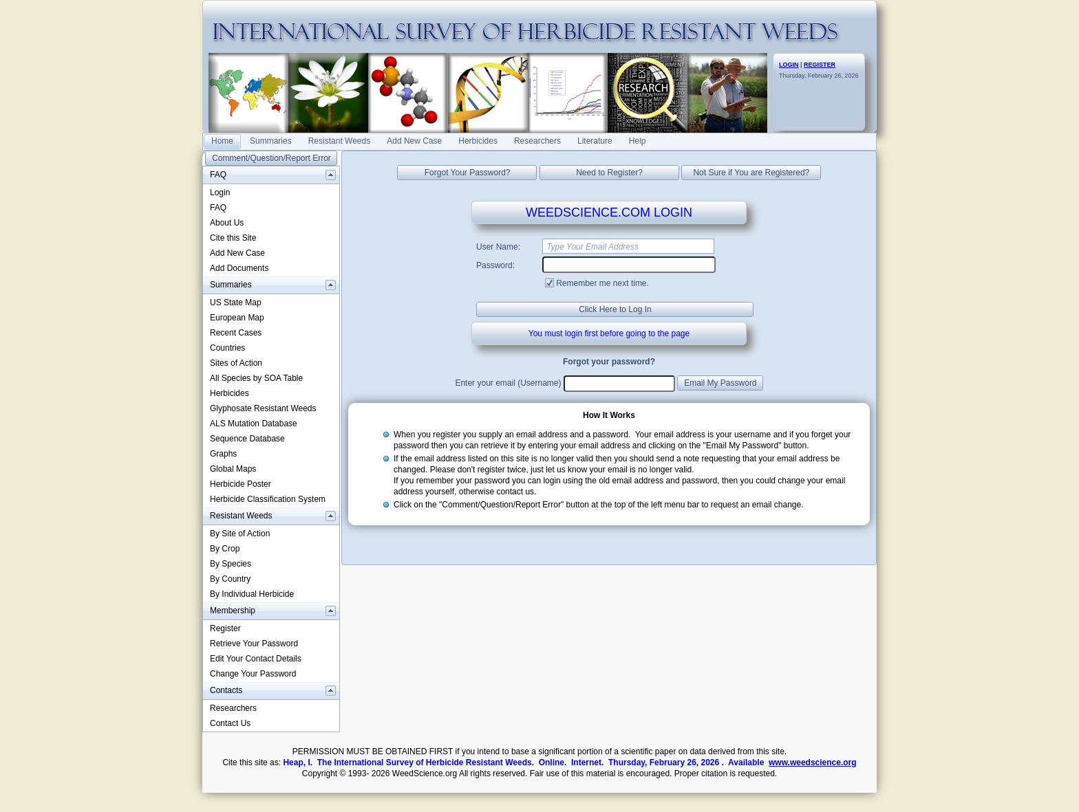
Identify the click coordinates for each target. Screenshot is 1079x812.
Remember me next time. (602, 283)
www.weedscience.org (813, 762)
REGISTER (819, 64)
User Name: (498, 247)
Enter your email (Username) (508, 383)
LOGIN (789, 64)
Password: (495, 265)
